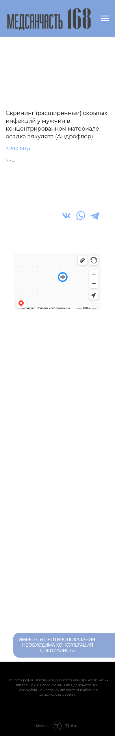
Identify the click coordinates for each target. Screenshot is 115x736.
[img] (66, 216)
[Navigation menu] (105, 18)
